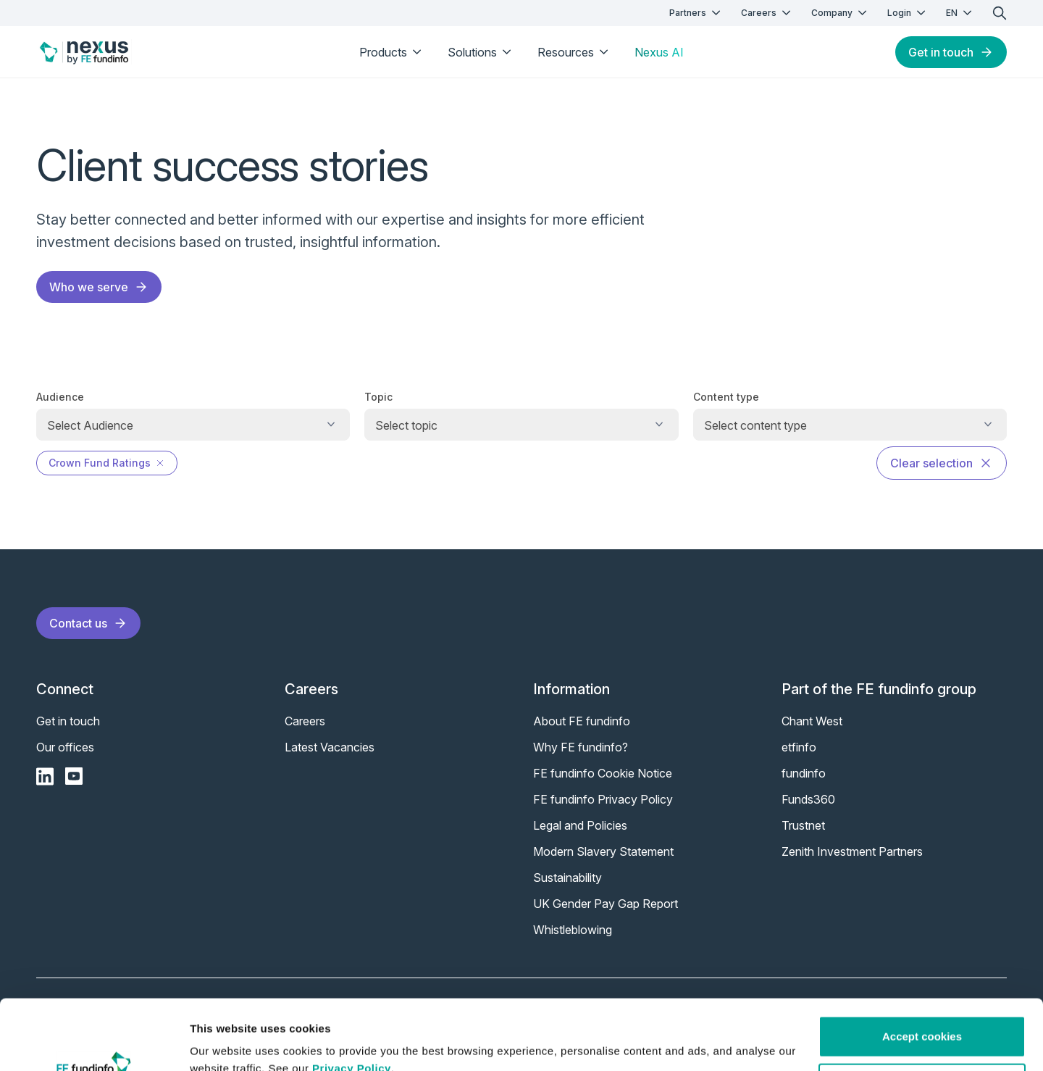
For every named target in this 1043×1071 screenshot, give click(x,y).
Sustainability (567, 877)
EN (960, 13)
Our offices (65, 747)
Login (908, 13)
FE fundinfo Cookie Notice (602, 773)
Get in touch (951, 52)
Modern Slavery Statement (603, 851)
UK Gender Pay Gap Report (605, 903)
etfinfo (799, 747)
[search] (999, 13)
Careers (767, 13)
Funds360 (808, 799)
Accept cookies (922, 970)
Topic (378, 397)
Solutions (481, 52)
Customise (922, 1018)
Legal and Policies (580, 825)
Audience (60, 397)
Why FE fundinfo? (580, 747)
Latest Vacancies (329, 747)
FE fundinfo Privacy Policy (603, 799)
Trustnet (803, 825)
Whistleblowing (572, 929)
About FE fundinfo (581, 721)
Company (840, 13)
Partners (696, 13)
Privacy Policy (351, 1002)
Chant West (812, 721)
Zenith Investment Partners (852, 851)
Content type (726, 397)
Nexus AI (659, 52)
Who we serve (98, 287)
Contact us (88, 623)
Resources (574, 52)
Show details (223, 1042)
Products (391, 52)
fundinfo (804, 773)
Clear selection (941, 463)
